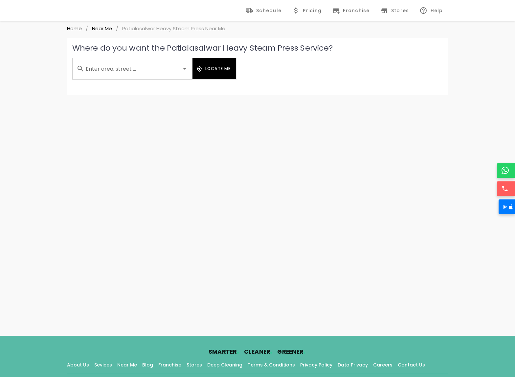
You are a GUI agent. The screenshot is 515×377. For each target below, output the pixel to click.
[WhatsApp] (507, 170)
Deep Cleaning (224, 365)
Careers (382, 365)
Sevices (103, 365)
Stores (194, 365)
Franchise (169, 365)
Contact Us (411, 365)
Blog (147, 365)
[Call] (507, 188)
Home (74, 28)
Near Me (102, 28)
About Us (78, 365)
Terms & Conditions (271, 365)
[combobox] (132, 69)
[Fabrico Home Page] (89, 10)
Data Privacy (353, 365)
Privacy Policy (316, 365)
